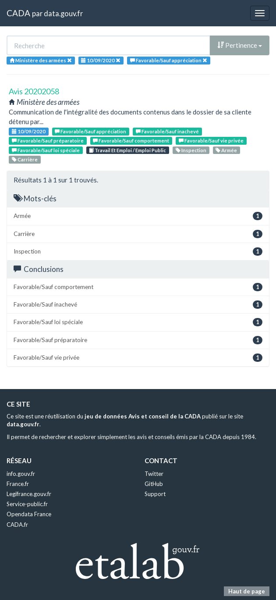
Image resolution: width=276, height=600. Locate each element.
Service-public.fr (27, 503)
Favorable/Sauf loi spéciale (46, 150)
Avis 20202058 (34, 91)
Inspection (191, 150)
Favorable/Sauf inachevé (167, 131)
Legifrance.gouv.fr (29, 493)
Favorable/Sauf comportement (131, 140)
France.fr (18, 483)
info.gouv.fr (21, 473)
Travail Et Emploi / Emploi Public (127, 150)
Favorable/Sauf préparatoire (48, 140)
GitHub (154, 483)
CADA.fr (17, 524)
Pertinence (239, 45)
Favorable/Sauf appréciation (90, 131)
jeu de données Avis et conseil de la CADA (143, 416)
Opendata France (29, 514)
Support (155, 493)
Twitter (154, 473)
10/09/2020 (29, 131)
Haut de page (246, 591)
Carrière (25, 159)
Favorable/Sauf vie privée (211, 140)
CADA (18, 13)
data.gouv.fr (63, 13)
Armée (226, 150)
